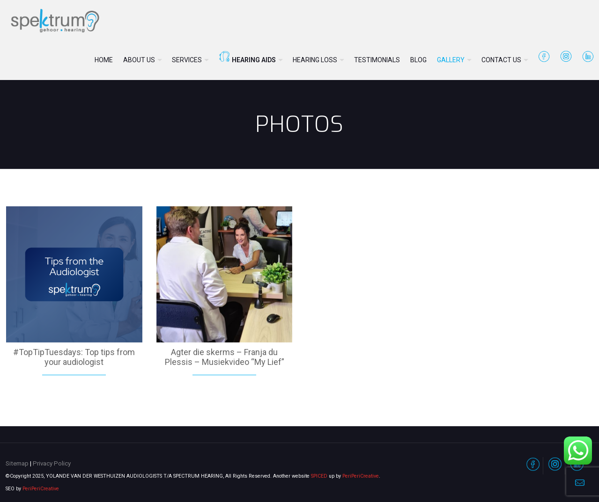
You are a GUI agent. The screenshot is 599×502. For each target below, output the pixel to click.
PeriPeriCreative (360, 476)
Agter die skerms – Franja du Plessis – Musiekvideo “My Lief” (224, 357)
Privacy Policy (52, 463)
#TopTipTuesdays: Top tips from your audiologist (74, 357)
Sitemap (17, 463)
